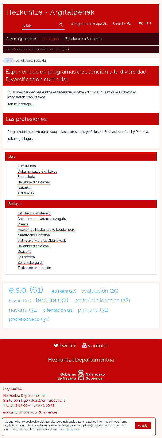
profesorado (29, 319)
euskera (64, 291)
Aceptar (143, 425)
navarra (23, 310)
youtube (95, 345)
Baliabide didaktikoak (34, 182)
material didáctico (102, 300)
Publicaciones (26, 49)
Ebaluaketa (26, 177)
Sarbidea (122, 24)
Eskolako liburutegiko (34, 213)
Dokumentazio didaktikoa (37, 171)
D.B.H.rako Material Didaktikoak (42, 241)
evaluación (99, 291)
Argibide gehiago (69, 429)
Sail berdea (26, 257)
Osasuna (24, 252)
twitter (65, 345)
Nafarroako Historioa (34, 235)
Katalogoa (47, 49)
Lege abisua (12, 389)
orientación (58, 310)
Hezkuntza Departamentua (81, 359)
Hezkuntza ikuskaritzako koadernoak (46, 230)
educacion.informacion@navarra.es (30, 412)
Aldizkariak (26, 193)
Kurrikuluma (27, 166)
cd (59, 49)
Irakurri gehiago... (20, 104)
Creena (23, 224)
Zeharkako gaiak (30, 263)
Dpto (9, 49)
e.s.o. (26, 290)
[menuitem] (21, 39)
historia (20, 300)
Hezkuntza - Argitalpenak (50, 12)
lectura (52, 300)
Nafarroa (24, 188)
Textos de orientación (34, 268)
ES (141, 24)
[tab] (81, 156)
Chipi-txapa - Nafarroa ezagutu (42, 219)
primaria (93, 310)
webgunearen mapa (89, 24)
